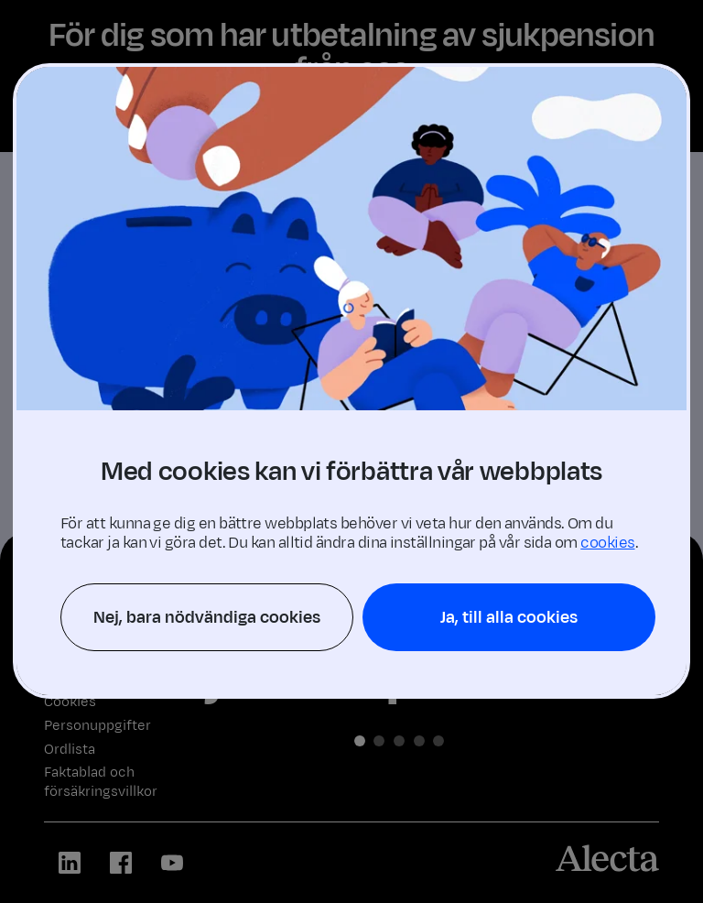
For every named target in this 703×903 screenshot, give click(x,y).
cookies (607, 543)
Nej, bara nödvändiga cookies (206, 617)
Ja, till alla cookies (509, 617)
